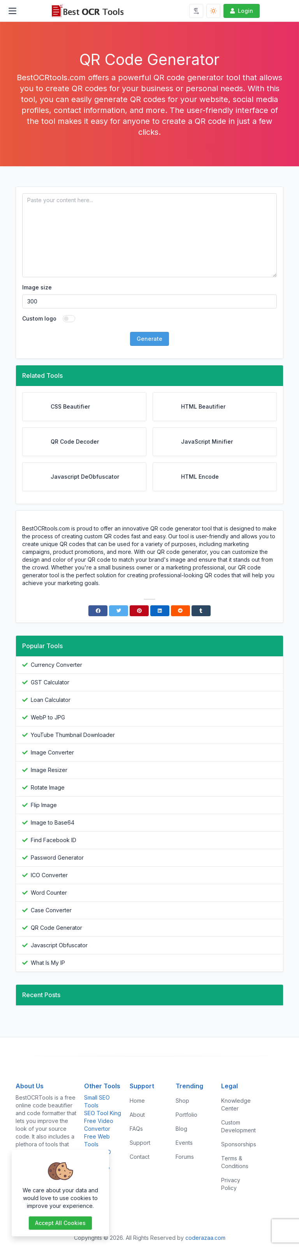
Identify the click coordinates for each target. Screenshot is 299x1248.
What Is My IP (48, 962)
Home (137, 1100)
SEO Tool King (102, 1113)
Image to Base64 (52, 822)
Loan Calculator (50, 699)
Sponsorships (238, 1144)
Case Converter (51, 910)
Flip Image (44, 805)
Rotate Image (48, 787)
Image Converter (52, 752)
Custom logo (39, 318)
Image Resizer (49, 770)
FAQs (136, 1128)
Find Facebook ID (53, 840)
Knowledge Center (236, 1104)
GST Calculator (50, 682)
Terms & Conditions (234, 1162)
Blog (181, 1128)
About (137, 1114)
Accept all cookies (60, 1223)
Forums (185, 1156)
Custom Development (238, 1126)
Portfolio (186, 1114)
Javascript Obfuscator (59, 945)
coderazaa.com (205, 1237)
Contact (140, 1156)
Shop (182, 1100)
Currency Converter (56, 664)
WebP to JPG (48, 717)
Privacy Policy (230, 1184)
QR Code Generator (56, 927)
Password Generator (57, 857)
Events (184, 1142)
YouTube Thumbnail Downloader (73, 735)
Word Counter (49, 892)
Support (140, 1142)
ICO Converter (49, 875)
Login (241, 10)
